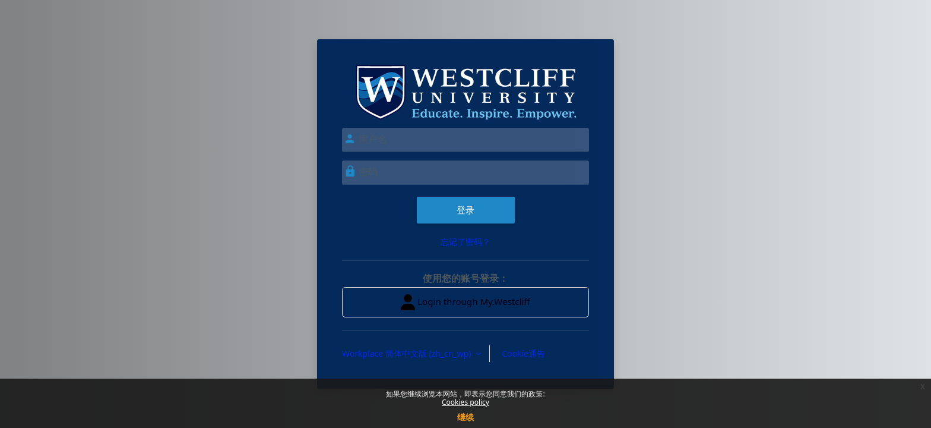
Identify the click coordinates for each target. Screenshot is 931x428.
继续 (465, 417)
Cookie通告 (523, 353)
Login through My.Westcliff (465, 302)
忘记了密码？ (465, 241)
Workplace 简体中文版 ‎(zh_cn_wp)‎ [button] (407, 353)
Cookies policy (465, 402)
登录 (465, 210)
